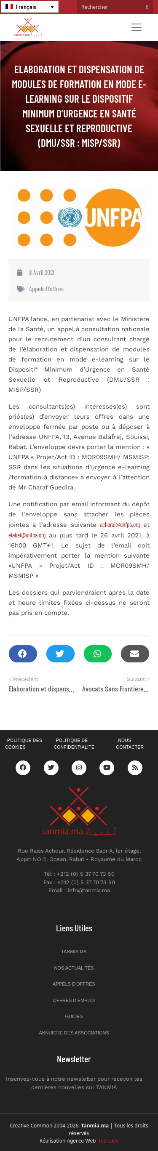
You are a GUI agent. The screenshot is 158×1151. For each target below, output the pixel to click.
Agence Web (93, 1141)
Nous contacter (130, 744)
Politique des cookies (23, 744)
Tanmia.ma (73, 951)
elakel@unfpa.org (27, 535)
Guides (74, 1016)
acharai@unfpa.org (120, 524)
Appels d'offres (46, 288)
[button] (22, 654)
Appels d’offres (74, 983)
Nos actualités (74, 967)
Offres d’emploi (74, 1000)
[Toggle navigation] (136, 27)
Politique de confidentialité (74, 744)
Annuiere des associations (74, 1032)
